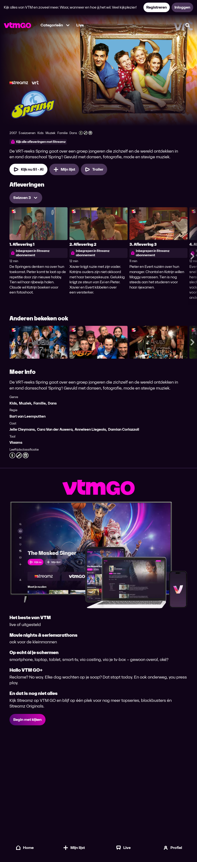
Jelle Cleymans (22, 429)
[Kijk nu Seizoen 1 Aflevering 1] (28, 169)
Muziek (25, 403)
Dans (52, 403)
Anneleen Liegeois (90, 429)
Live (80, 25)
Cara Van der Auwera (55, 429)
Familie (39, 403)
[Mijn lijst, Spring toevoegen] (64, 169)
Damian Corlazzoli (123, 429)
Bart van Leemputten (27, 416)
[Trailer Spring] (94, 169)
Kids (13, 403)
